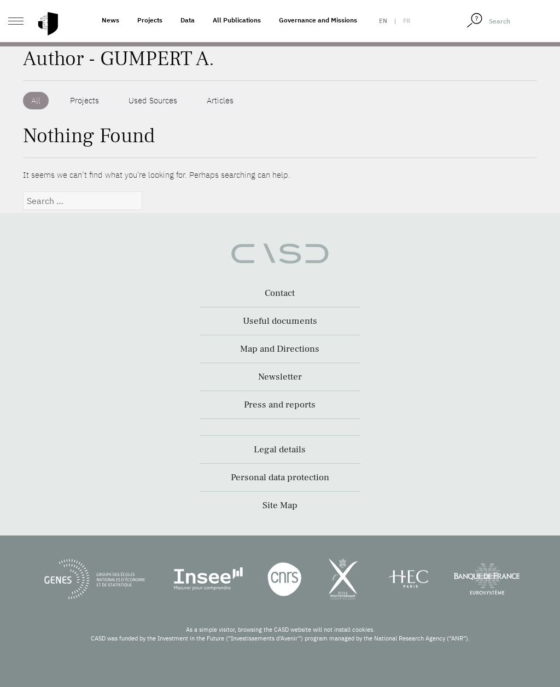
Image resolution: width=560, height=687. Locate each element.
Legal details (280, 450)
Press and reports (280, 405)
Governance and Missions (318, 20)
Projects (149, 20)
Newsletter (280, 377)
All (35, 100)
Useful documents (280, 321)
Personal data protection (280, 477)
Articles (220, 100)
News (110, 20)
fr (406, 21)
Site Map (280, 505)
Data (187, 20)
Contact (280, 293)
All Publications (237, 20)
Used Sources (153, 100)
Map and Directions (279, 349)
